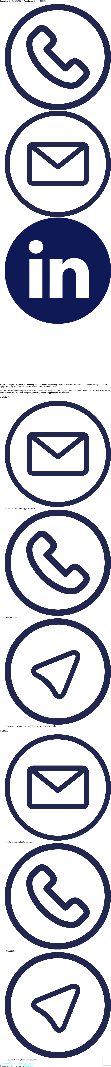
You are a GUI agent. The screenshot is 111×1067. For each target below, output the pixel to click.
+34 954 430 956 (39, 1)
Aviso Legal (22, 1064)
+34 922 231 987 (14, 1)
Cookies (31, 1064)
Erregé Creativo (30, 1066)
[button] (55, 346)
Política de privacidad (8, 1064)
